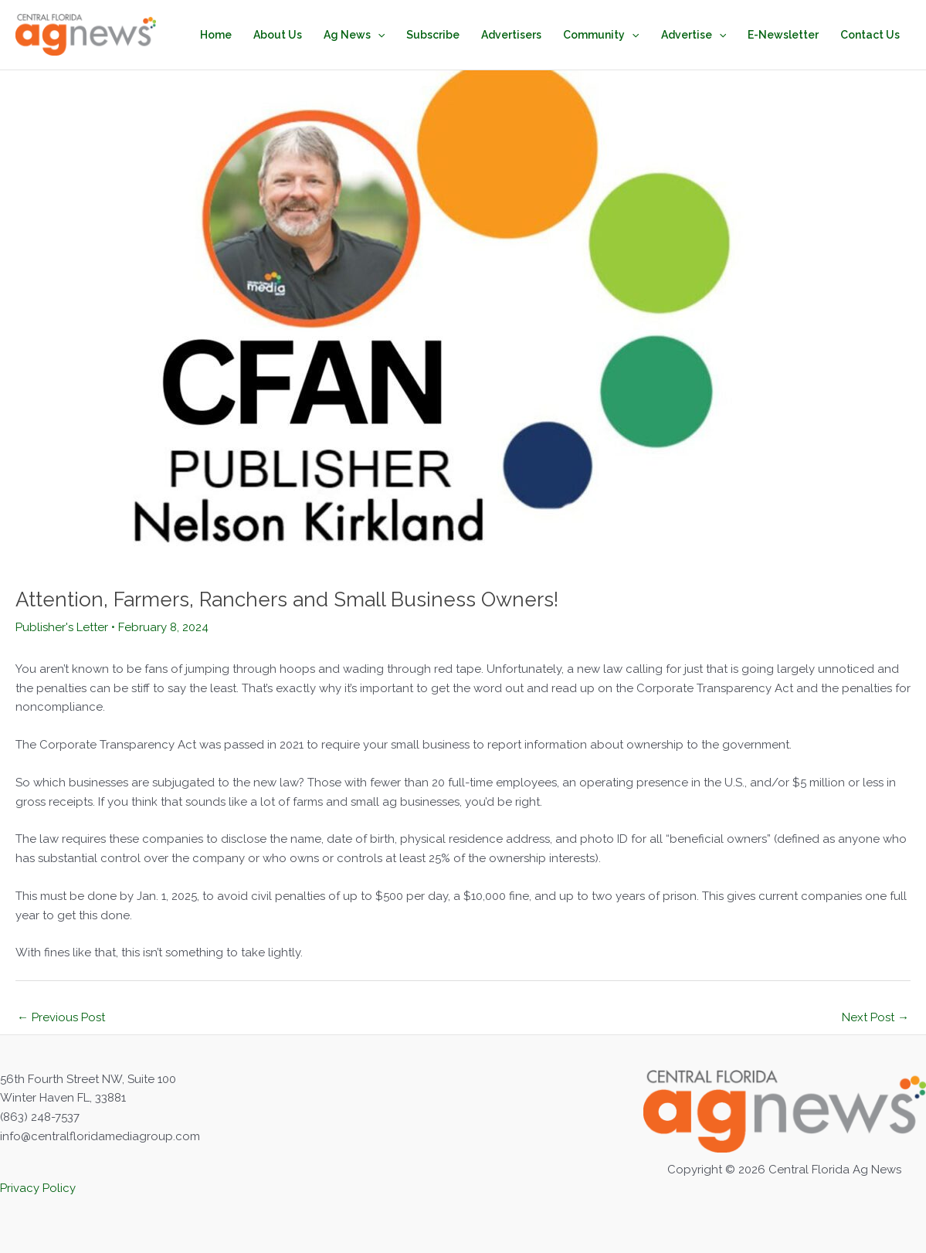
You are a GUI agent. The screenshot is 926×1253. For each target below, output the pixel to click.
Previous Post (61, 1017)
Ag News (354, 35)
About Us (277, 35)
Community (601, 35)
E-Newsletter (783, 35)
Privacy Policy (38, 1188)
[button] (378, 35)
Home (216, 35)
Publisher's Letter (61, 627)
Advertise (693, 35)
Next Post (875, 1017)
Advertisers (511, 35)
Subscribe (433, 35)
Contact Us (870, 35)
